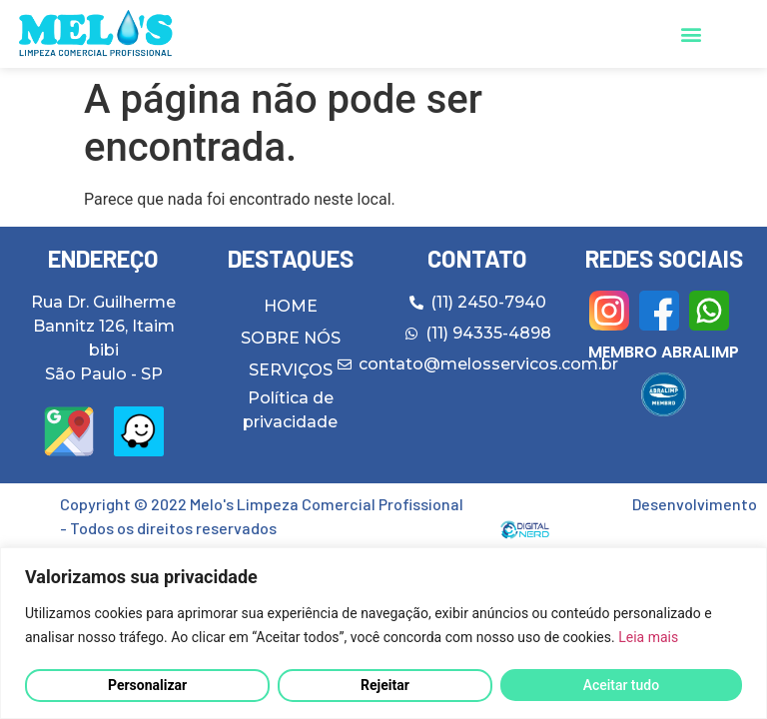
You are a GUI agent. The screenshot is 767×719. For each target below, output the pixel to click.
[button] (690, 34)
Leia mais (648, 637)
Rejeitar (385, 685)
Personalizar (147, 685)
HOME (291, 306)
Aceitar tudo (621, 685)
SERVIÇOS (291, 369)
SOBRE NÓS (291, 338)
